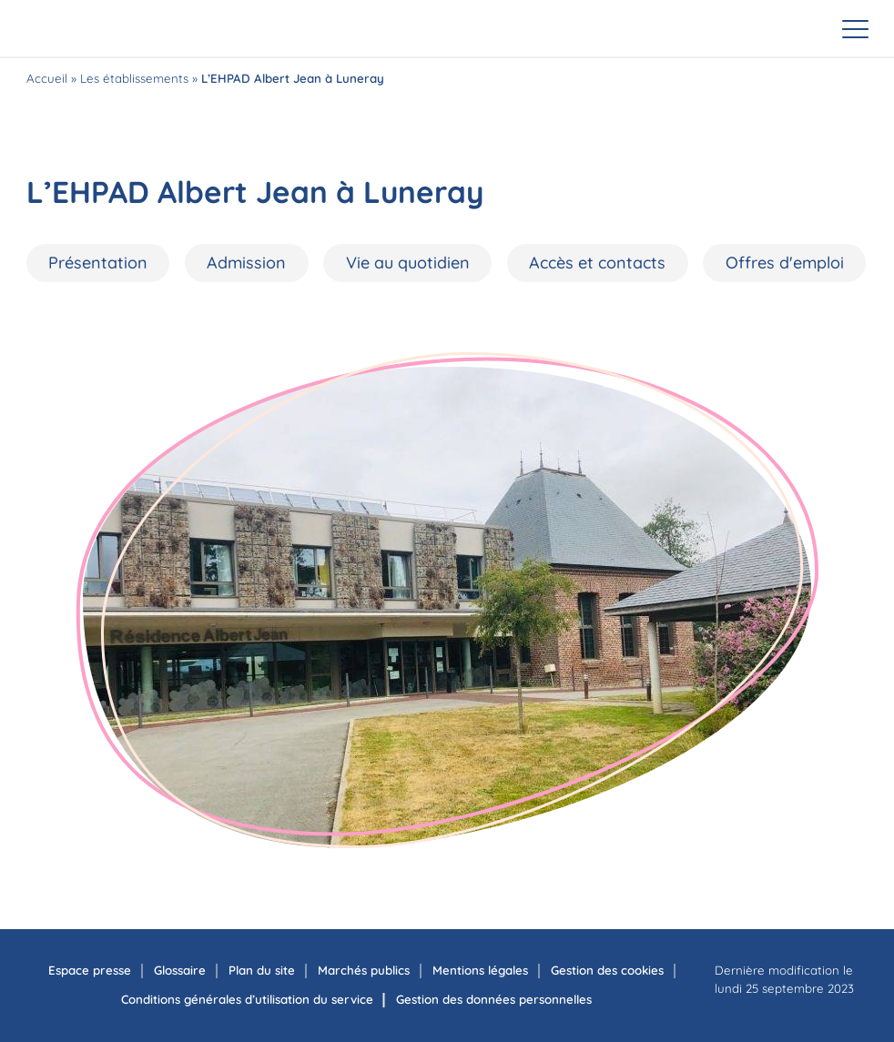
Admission (246, 262)
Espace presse (89, 970)
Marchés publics (364, 970)
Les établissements (134, 78)
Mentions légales (480, 970)
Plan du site (262, 970)
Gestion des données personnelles (494, 999)
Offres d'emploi (785, 262)
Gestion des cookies (607, 970)
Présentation (97, 262)
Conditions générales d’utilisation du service (247, 999)
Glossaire (180, 970)
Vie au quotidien (408, 262)
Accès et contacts (597, 262)
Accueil (46, 78)
